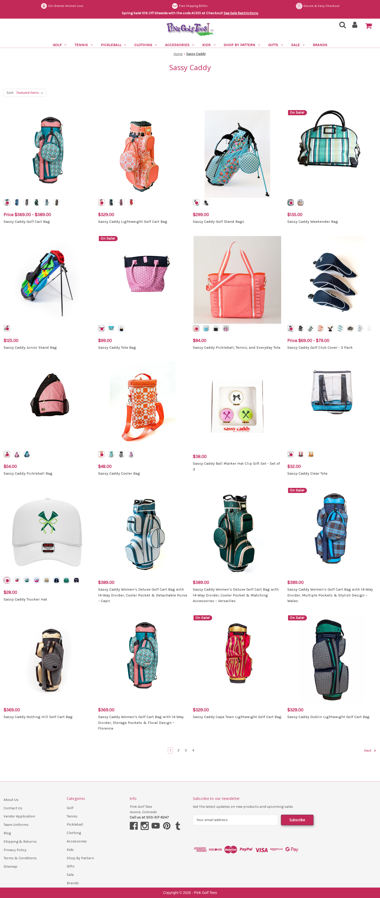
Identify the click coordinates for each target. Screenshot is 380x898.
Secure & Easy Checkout (62, 6)
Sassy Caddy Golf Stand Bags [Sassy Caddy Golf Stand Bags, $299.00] (218, 221)
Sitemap (10, 866)
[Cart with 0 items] (368, 26)
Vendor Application (19, 816)
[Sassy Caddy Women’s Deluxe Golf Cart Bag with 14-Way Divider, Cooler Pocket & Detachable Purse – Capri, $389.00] (142, 532)
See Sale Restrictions (241, 13)
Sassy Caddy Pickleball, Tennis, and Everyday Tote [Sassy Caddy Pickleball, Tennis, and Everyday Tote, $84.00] (236, 347)
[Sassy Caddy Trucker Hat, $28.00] (48, 532)
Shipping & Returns (20, 841)
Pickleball (113, 45)
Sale (298, 45)
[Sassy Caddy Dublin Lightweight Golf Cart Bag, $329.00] (332, 659)
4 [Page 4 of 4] (193, 750)
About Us (11, 800)
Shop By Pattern (242, 45)
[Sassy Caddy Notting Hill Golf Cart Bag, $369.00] (48, 659)
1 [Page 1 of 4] (170, 750)
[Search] (341, 26)
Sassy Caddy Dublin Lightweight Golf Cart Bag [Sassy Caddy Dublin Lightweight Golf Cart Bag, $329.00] (328, 716)
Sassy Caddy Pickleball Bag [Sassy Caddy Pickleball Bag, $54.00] (28, 473)
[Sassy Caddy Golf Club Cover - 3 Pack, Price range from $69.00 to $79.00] (332, 280)
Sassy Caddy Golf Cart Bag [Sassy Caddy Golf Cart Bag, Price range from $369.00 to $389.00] (27, 221)
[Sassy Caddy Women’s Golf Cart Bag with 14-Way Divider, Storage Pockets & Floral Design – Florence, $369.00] (142, 659)
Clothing (145, 45)
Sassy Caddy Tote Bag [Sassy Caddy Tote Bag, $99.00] (117, 347)
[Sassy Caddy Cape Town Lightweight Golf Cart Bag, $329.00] (237, 659)
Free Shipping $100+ (321, 6)
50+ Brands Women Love (193, 6)
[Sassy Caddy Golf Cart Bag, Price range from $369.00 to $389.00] (48, 154)
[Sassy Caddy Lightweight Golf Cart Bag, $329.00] (142, 154)
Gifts (275, 45)
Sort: (10, 93)
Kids (208, 45)
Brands (320, 45)
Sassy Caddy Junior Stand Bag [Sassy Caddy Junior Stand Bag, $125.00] (30, 347)
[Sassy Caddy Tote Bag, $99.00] (142, 280)
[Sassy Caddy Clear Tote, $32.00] (332, 406)
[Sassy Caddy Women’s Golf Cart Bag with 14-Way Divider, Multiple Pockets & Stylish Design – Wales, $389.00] (332, 532)
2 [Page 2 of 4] (179, 750)
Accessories (179, 45)
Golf (59, 45)
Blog (7, 833)
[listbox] (31, 93)
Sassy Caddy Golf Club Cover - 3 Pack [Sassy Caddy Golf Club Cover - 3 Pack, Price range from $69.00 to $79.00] (320, 347)
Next (370, 750)
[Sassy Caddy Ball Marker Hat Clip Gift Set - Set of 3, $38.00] (237, 406)
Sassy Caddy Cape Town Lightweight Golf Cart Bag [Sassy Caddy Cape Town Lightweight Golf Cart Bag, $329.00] (237, 716)
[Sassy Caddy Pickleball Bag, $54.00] (48, 406)
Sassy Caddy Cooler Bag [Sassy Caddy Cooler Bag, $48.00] (119, 473)
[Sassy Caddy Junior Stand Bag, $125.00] (48, 280)
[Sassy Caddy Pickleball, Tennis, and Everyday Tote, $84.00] (237, 280)
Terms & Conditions (20, 858)
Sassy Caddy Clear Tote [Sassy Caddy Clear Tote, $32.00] (307, 473)
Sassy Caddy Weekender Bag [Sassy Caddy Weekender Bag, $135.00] (312, 221)
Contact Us (13, 808)
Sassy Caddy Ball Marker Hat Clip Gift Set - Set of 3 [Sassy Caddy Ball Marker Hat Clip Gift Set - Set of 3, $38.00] (236, 466)
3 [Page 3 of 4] (186, 750)
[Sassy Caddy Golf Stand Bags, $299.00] (237, 154)
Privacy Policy (15, 850)
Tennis (84, 45)
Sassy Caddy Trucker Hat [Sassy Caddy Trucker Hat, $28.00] (25, 599)
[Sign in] (354, 26)
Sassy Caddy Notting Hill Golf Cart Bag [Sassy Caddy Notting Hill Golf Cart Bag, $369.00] (38, 716)
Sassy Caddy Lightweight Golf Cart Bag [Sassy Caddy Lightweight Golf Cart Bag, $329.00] (132, 221)
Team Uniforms (16, 825)
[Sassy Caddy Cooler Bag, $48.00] (142, 406)
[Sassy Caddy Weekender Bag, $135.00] (332, 154)
